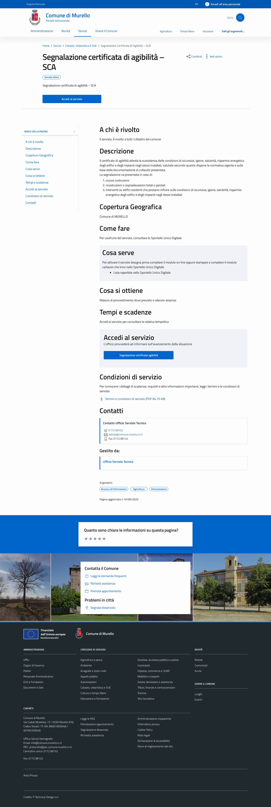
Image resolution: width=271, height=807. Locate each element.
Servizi (82, 31)
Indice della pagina (50, 131)
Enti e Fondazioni (33, 682)
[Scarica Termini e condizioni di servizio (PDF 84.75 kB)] (132, 398)
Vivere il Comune (106, 31)
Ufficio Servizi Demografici (38, 739)
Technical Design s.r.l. (47, 797)
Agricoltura (166, 31)
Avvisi (198, 671)
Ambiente (86, 665)
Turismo (142, 693)
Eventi (198, 699)
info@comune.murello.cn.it (46, 743)
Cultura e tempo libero (93, 693)
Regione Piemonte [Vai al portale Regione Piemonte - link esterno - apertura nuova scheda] (36, 4)
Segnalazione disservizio (94, 730)
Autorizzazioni (88, 682)
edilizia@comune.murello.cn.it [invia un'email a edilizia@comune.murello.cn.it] (123, 434)
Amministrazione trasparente (154, 719)
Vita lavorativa (146, 698)
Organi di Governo (34, 665)
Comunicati (201, 665)
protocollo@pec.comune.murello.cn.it (50, 747)
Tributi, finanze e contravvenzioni (156, 687)
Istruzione (208, 31)
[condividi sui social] (194, 56)
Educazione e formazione (95, 698)
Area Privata (31, 775)
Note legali (144, 735)
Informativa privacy (149, 724)
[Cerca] (240, 17)
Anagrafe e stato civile (93, 671)
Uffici (26, 660)
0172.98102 (113, 430)
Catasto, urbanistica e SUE (96, 687)
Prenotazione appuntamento (97, 724)
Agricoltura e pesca (91, 660)
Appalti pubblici (89, 676)
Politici (27, 671)
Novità (65, 31)
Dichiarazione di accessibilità (154, 741)
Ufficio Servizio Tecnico (118, 461)
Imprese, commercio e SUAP (154, 671)
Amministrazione (42, 31)
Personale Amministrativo (38, 676)
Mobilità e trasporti (148, 676)
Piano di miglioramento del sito (155, 746)
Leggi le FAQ (88, 719)
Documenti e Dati (33, 687)
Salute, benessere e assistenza (155, 682)
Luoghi (198, 694)
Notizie (199, 660)
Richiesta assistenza (92, 735)
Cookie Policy (145, 730)
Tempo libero (187, 31)
